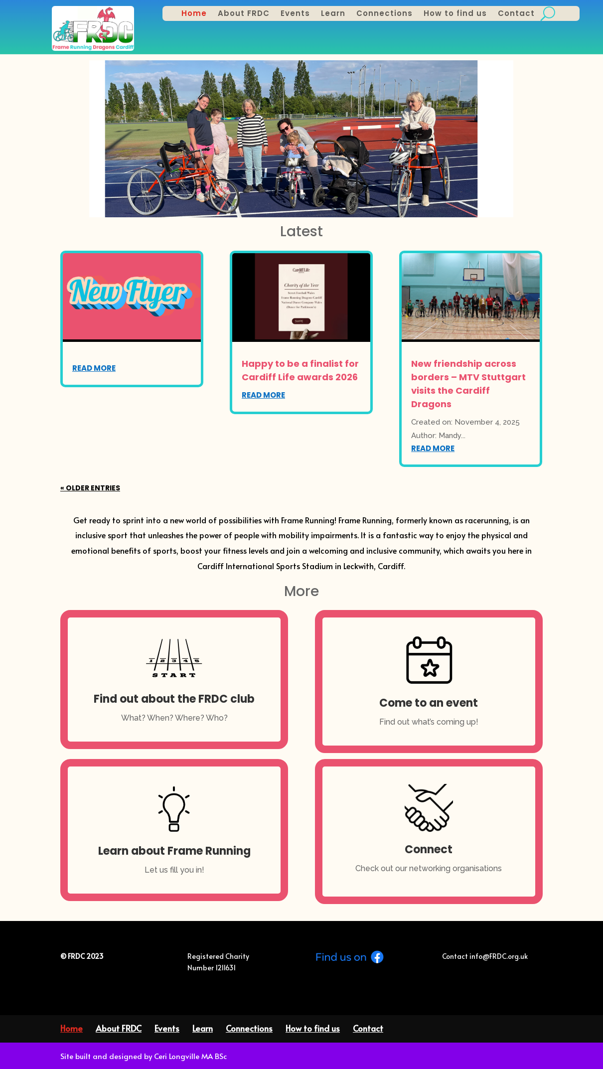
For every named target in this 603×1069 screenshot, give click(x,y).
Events (295, 14)
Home (194, 14)
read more (94, 368)
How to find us (455, 14)
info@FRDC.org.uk (498, 956)
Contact (516, 14)
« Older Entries (90, 488)
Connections (384, 14)
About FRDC (244, 14)
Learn (333, 14)
